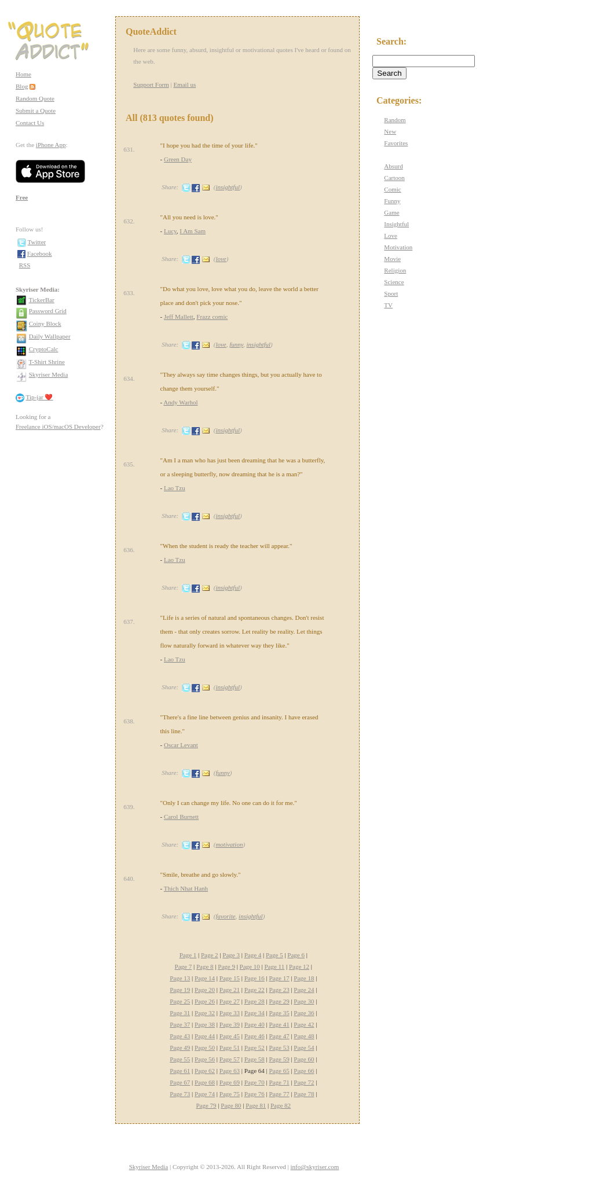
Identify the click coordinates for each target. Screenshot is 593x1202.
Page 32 (205, 1012)
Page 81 (256, 1105)
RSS (25, 265)
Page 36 (304, 1012)
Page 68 (205, 1082)
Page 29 (279, 1001)
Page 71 (279, 1082)
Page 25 (180, 1001)
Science (394, 281)
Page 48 (304, 1035)
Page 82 (280, 1105)
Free (22, 197)
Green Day (178, 159)
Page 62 (205, 1070)
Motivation (398, 247)
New (390, 131)
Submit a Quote (36, 110)
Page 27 (229, 1001)
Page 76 (254, 1093)
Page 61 (180, 1070)
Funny (392, 200)
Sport (391, 293)
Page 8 (205, 966)
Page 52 (254, 1047)
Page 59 (279, 1059)
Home (23, 74)
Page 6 (296, 954)
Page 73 (180, 1093)
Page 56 (205, 1059)
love (220, 258)
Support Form (151, 84)
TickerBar (41, 299)
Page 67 (180, 1082)
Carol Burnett (181, 816)
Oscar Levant (181, 744)
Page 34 (254, 1012)
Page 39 (229, 1024)
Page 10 (250, 966)
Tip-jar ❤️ (39, 397)
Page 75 (229, 1093)
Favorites (396, 142)
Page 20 (205, 989)
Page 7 (183, 966)
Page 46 (254, 1035)
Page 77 (279, 1093)
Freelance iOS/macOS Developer (58, 426)
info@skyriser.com (315, 1166)
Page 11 (274, 966)
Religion (395, 270)
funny (236, 344)
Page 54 (304, 1047)
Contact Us (30, 122)
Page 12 (299, 966)
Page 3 (231, 954)
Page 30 (304, 1001)
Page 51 (229, 1047)
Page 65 (279, 1070)
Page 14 (205, 978)
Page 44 (205, 1035)
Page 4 (253, 954)
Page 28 (254, 1001)
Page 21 (229, 989)
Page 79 (206, 1105)
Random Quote (35, 98)
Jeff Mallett (178, 316)
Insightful (396, 223)
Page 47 (279, 1035)
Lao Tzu (174, 487)
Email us (184, 84)
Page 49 (180, 1047)
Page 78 (304, 1093)
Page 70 (254, 1082)
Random (394, 119)
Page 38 (205, 1024)
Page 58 (254, 1059)
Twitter (37, 241)
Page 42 (304, 1024)
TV (388, 305)
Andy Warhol (180, 402)
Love (390, 235)
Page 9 (226, 966)
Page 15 (229, 978)
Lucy (170, 230)
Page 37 (180, 1024)
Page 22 (254, 989)
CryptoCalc (43, 348)
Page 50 (205, 1047)
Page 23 (279, 989)
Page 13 (180, 978)
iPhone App (51, 144)
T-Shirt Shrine (47, 361)
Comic (392, 189)
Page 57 (229, 1059)
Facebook (39, 253)
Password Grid (48, 310)
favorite (225, 916)
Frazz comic (212, 316)
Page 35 (279, 1012)
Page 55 (180, 1059)
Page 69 (229, 1082)
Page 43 (180, 1035)
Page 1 (188, 954)
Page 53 (279, 1047)
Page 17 (279, 978)
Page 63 (229, 1070)
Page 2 (209, 954)
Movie (392, 258)
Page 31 (180, 1012)
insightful (227, 186)
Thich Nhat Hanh (186, 888)
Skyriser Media (48, 374)
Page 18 (304, 978)
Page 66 (304, 1070)
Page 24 (304, 989)
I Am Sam (193, 230)
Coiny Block (45, 323)
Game (391, 212)
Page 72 (304, 1082)
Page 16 (254, 978)
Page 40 (254, 1024)
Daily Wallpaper (50, 336)
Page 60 (304, 1059)
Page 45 (229, 1035)
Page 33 (229, 1012)
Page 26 (205, 1001)
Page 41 (279, 1024)
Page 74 (205, 1093)
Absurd (393, 166)
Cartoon (394, 177)
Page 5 (274, 954)
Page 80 (231, 1105)
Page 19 (180, 989)
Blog (22, 86)
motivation (229, 844)
